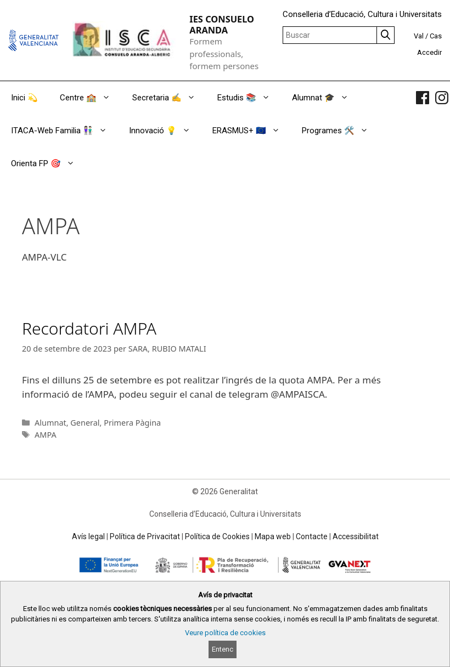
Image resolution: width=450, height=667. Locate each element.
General (84, 422)
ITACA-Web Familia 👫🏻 (64, 130)
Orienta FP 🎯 (48, 163)
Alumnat (50, 422)
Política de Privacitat (145, 536)
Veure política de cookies (225, 633)
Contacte (312, 536)
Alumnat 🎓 (325, 97)
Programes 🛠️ (340, 130)
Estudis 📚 (249, 97)
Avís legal (88, 536)
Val (419, 36)
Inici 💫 (24, 98)
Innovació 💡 (165, 130)
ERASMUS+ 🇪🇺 (251, 130)
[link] (422, 97)
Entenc (222, 649)
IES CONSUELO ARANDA (221, 24)
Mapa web (273, 536)
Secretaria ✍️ (169, 97)
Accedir (429, 52)
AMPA (46, 434)
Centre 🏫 (90, 97)
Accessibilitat (356, 536)
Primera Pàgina (132, 422)
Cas (436, 36)
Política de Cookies (217, 536)
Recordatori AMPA (89, 328)
